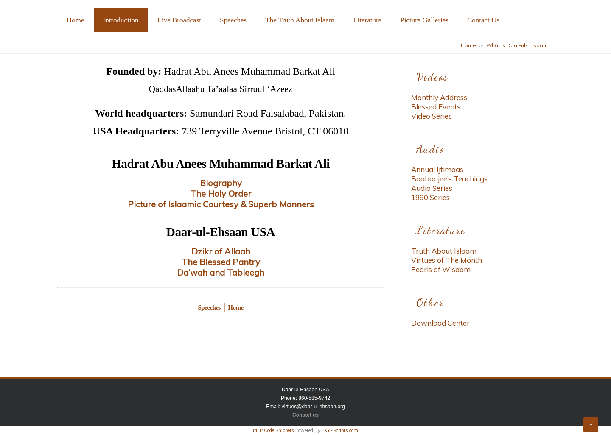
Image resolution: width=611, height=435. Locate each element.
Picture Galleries (424, 20)
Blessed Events (435, 106)
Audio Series (431, 188)
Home (75, 20)
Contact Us (483, 20)
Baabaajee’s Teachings (449, 178)
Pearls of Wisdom (441, 269)
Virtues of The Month (446, 260)
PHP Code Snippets (273, 430)
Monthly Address (439, 97)
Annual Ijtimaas (437, 169)
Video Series (431, 116)
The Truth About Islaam (299, 20)
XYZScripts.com (341, 430)
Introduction (121, 20)
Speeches (233, 20)
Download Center (440, 322)
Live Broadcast (179, 20)
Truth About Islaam (443, 250)
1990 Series (430, 197)
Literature (367, 20)
